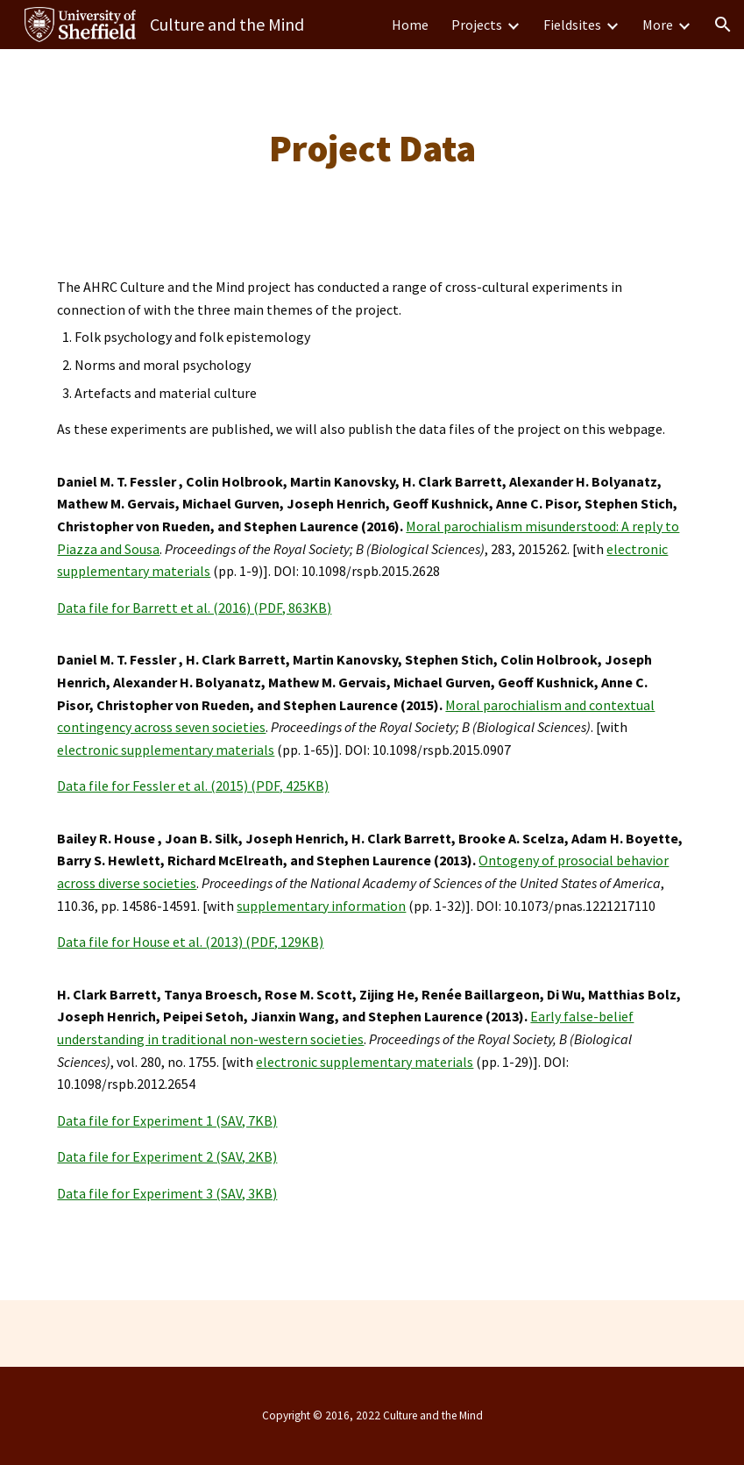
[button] (723, 25)
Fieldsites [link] (572, 24)
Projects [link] (476, 24)
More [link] (657, 24)
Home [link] (410, 24)
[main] (372, 148)
